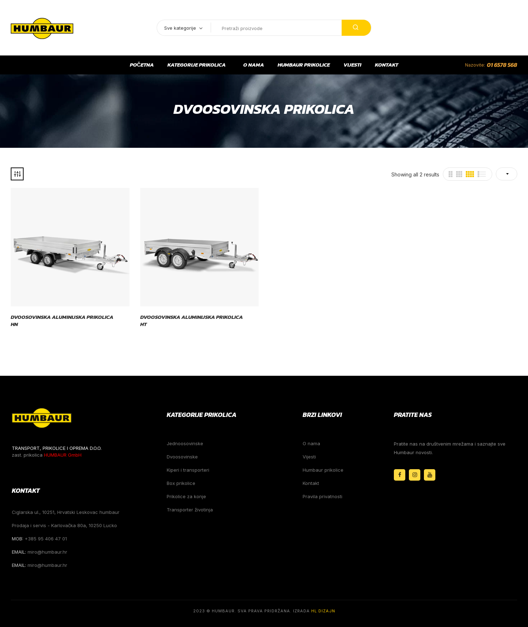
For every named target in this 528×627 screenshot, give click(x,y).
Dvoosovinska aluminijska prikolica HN (62, 320)
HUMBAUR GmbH (63, 455)
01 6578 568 (502, 64)
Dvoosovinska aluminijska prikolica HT (191, 320)
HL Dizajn (323, 610)
